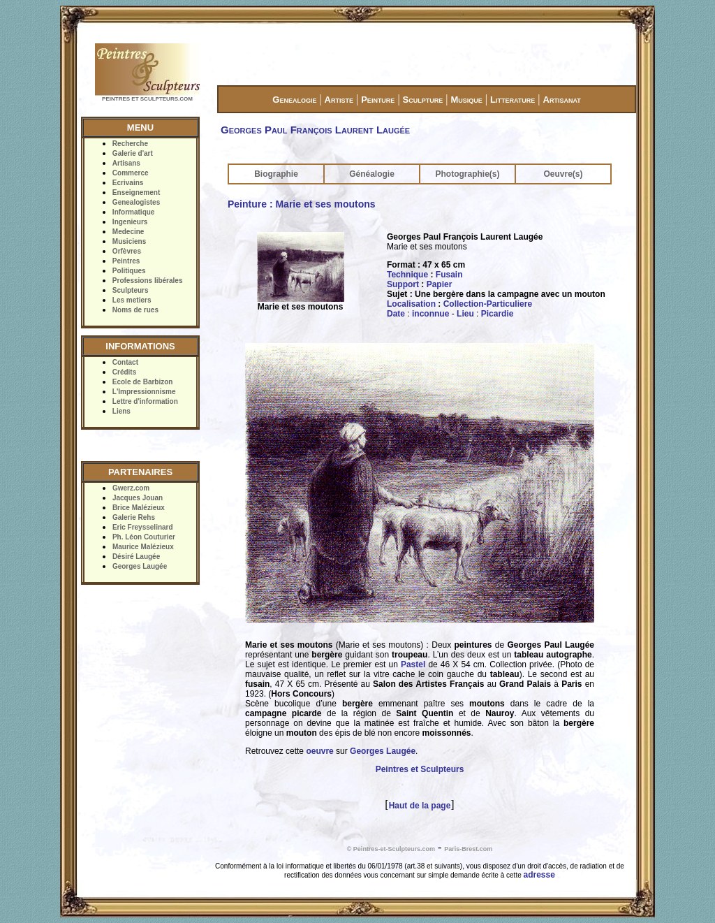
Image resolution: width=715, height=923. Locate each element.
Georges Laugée (139, 566)
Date (396, 314)
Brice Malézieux (138, 507)
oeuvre (319, 751)
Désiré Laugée (136, 556)
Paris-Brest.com (468, 848)
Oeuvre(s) (562, 174)
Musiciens (129, 241)
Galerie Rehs (133, 517)
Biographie (276, 174)
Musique (466, 99)
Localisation (411, 304)
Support (403, 284)
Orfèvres (126, 251)
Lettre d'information (145, 401)
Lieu (465, 314)
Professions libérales (147, 280)
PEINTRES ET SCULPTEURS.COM (147, 99)
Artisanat (562, 99)
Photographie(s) (468, 174)
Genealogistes (136, 202)
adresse (539, 875)
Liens (121, 411)
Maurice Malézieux (143, 547)
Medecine (128, 231)
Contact (125, 362)
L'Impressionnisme (144, 391)
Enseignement (136, 192)
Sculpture (423, 99)
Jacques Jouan (137, 498)
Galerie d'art (132, 153)
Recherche (130, 143)
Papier (439, 284)
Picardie (497, 314)
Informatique (133, 212)
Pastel (413, 664)
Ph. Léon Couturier (143, 537)
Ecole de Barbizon (142, 382)
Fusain (449, 274)
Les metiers (132, 300)
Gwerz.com (130, 488)
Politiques (129, 271)
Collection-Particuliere (487, 304)
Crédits (124, 372)
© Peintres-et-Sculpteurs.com (391, 848)
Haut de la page (420, 806)
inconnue (430, 314)
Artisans (126, 163)
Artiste (339, 99)
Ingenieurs (130, 222)
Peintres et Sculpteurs (420, 769)
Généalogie (372, 174)
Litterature (512, 99)
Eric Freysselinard (142, 527)
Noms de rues (135, 310)
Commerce (130, 173)
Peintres (126, 261)
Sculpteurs (130, 290)
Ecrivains (127, 183)
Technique (407, 274)
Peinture (378, 99)
